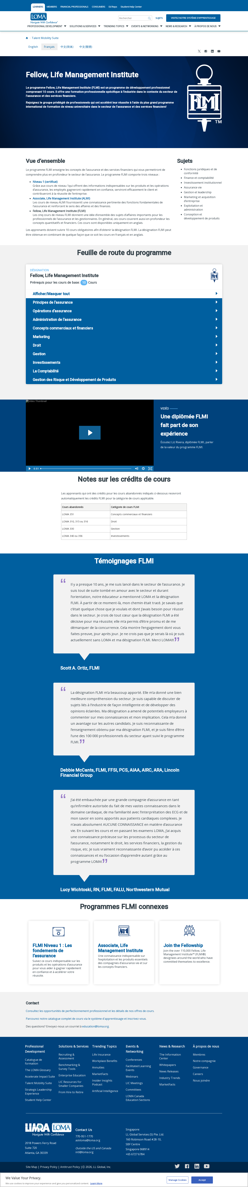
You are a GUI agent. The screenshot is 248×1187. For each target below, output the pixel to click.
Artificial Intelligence (105, 1091)
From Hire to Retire (71, 1092)
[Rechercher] (149, 18)
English (33, 47)
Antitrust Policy (70, 1167)
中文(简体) (67, 47)
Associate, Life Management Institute (120, 948)
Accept (202, 1181)
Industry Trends (169, 1078)
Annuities (98, 1067)
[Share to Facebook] (206, 51)
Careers (198, 1074)
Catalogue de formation (33, 1062)
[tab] (124, 302)
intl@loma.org (84, 1152)
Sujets (159, 18)
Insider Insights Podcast (102, 1082)
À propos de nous (206, 1046)
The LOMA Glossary (38, 1070)
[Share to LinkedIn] (212, 51)
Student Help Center (131, 6)
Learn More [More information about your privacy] (96, 1184)
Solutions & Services (74, 1046)
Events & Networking (134, 1049)
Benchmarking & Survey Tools (69, 1067)
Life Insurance (101, 1054)
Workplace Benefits (104, 1061)
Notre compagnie (204, 1061)
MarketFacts (100, 1074)
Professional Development (35, 1049)
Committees (133, 1089)
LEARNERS (38, 6)
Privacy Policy (48, 1167)
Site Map (31, 1167)
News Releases (169, 1071)
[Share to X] (199, 51)
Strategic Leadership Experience (38, 1091)
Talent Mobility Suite (45, 38)
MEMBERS (52, 6)
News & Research (172, 1046)
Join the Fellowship (183, 945)
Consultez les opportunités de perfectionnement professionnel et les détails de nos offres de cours (90, 1011)
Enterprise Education (72, 1075)
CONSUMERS (98, 6)
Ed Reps (113, 6)
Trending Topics (104, 1046)
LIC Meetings (134, 1083)
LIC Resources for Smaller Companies (71, 1084)
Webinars (132, 1076)
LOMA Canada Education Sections (138, 1098)
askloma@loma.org (87, 1140)
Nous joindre (201, 1080)
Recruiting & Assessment (66, 1056)
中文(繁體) (85, 47)
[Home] (27, 38)
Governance (200, 1067)
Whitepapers (167, 1065)
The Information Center (170, 1056)
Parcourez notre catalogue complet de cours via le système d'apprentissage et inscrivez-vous (86, 1019)
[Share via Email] (219, 51)
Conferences (134, 1060)
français (49, 47)
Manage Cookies (178, 1181)
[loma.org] (44, 18)
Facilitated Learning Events (138, 1068)
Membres (199, 1054)
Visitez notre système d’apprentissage (193, 17)
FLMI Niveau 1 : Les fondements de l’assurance (52, 950)
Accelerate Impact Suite (40, 1076)
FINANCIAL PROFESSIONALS (74, 6)
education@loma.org (95, 1026)
